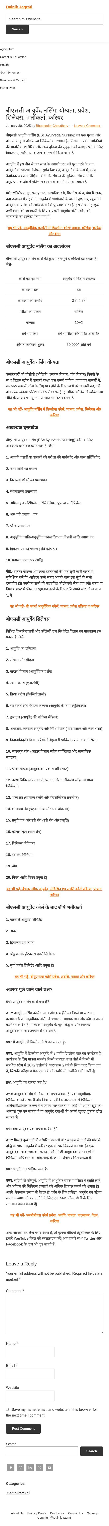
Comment (15, 1291)
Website (12, 1388)
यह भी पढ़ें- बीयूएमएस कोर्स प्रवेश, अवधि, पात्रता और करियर (54, 977)
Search (11, 1444)
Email (11, 1366)
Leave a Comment (87, 125)
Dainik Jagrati (19, 7)
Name (12, 1344)
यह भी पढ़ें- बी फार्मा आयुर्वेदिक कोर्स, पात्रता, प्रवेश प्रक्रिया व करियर (54, 606)
